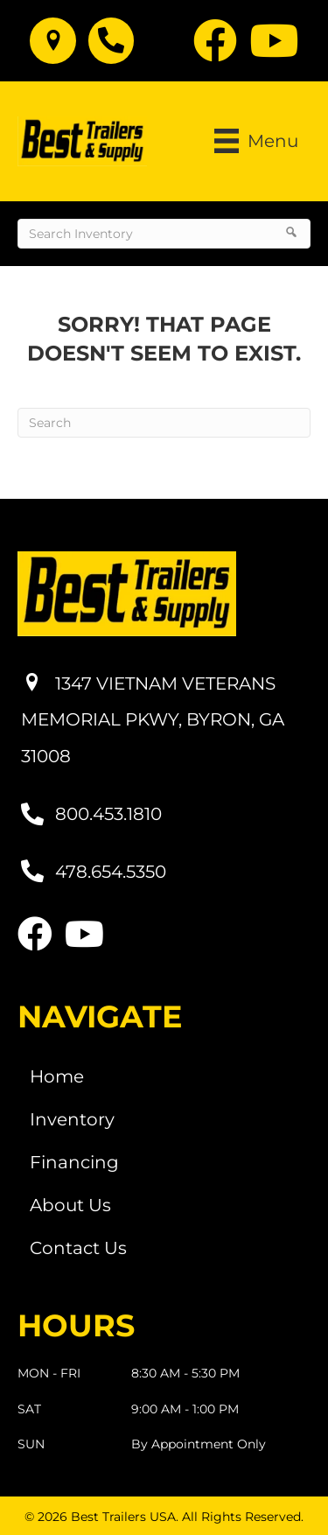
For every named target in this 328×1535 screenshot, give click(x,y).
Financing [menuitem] (74, 1162)
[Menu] (256, 140)
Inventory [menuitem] (72, 1119)
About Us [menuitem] (70, 1205)
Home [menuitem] (57, 1076)
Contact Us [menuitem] (78, 1247)
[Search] (164, 423)
